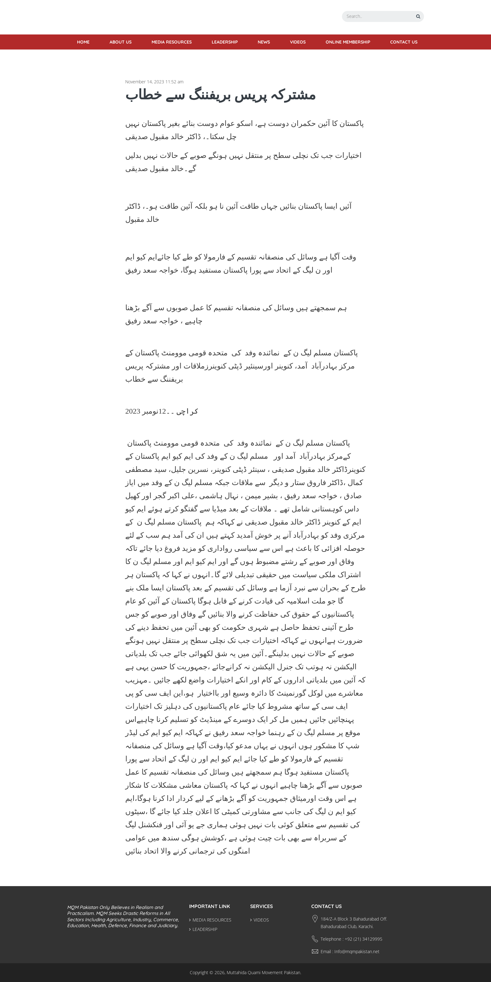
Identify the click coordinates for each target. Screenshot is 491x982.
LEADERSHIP (205, 929)
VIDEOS (261, 920)
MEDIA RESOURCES (212, 920)
